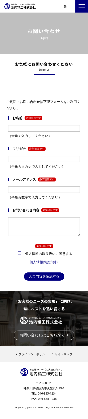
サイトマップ (62, 357)
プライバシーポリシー (32, 357)
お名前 (17, 118)
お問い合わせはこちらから (44, 338)
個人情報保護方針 (44, 265)
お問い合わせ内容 (25, 210)
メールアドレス (24, 179)
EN (65, 6)
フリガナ (19, 148)
